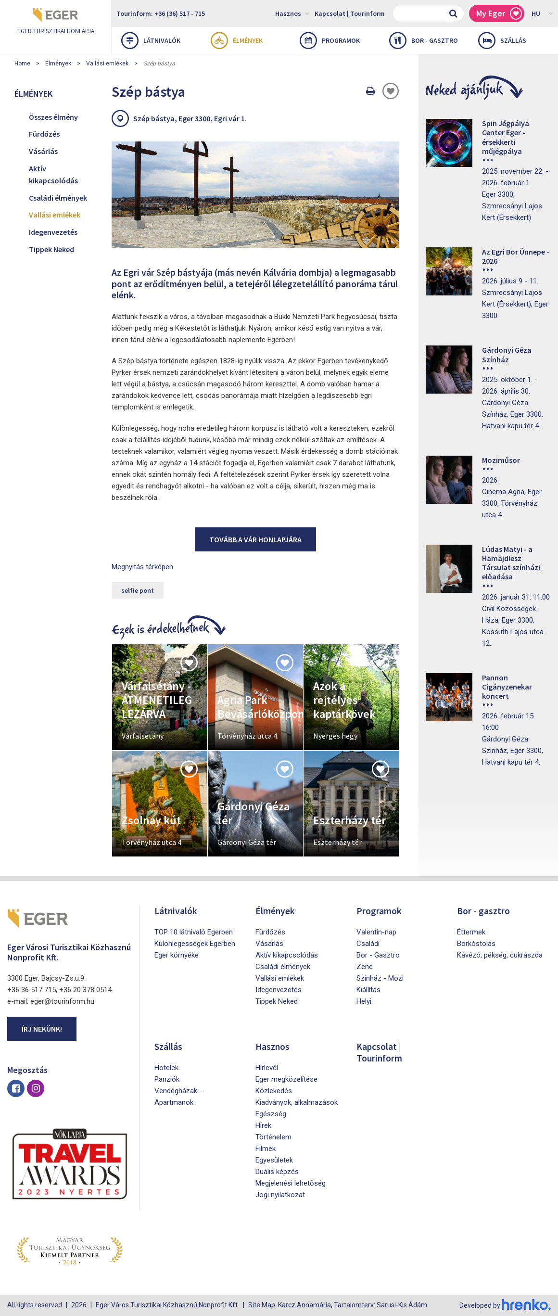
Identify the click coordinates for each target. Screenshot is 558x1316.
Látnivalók (150, 40)
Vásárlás (43, 151)
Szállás (502, 40)
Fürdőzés (44, 134)
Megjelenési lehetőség (290, 1183)
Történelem (273, 1137)
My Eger (499, 14)
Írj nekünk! (42, 1029)
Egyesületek (274, 1160)
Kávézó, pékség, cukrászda (500, 955)
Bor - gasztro (423, 40)
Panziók (166, 1079)
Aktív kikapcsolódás (53, 175)
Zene (364, 966)
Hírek (263, 1125)
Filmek (265, 1148)
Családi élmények (58, 198)
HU (542, 13)
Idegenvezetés (53, 232)
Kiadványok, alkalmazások (296, 1102)
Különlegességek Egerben (194, 943)
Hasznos (292, 13)
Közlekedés (273, 1090)
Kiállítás (368, 989)
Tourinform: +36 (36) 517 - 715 (160, 13)
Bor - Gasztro (378, 955)
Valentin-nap (376, 932)
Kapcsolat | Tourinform (350, 13)
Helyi (363, 1001)
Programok (330, 40)
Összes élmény (53, 117)
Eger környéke (176, 955)
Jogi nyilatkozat (280, 1194)
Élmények (237, 40)
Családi (368, 943)
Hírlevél (266, 1067)
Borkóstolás (476, 943)
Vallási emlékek (107, 63)
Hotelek (166, 1067)
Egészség (270, 1114)
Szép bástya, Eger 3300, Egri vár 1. (190, 118)
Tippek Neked (51, 249)
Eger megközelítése (286, 1079)
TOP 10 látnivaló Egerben (193, 932)
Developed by (505, 1305)
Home (22, 63)
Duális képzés (277, 1171)
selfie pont (137, 590)
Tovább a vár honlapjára (255, 539)
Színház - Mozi (380, 978)
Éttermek (471, 932)
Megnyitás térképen (142, 566)
